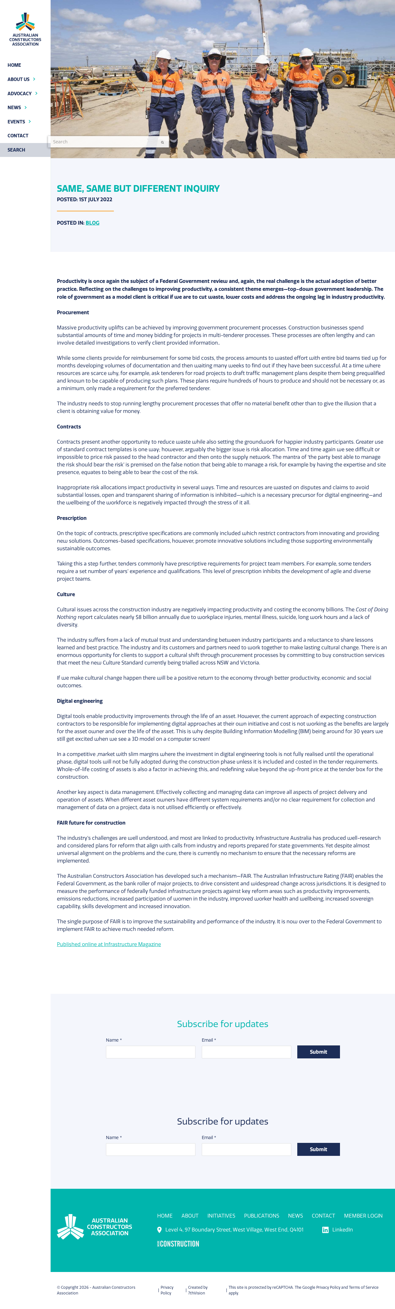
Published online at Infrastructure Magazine (109, 944)
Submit (318, 1052)
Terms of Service (364, 1288)
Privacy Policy (328, 1288)
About (190, 1216)
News (295, 1216)
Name (114, 1040)
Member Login (363, 1216)
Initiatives (221, 1216)
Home (165, 1216)
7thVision (196, 1293)
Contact (323, 1216)
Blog (92, 223)
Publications (261, 1216)
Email (208, 1040)
